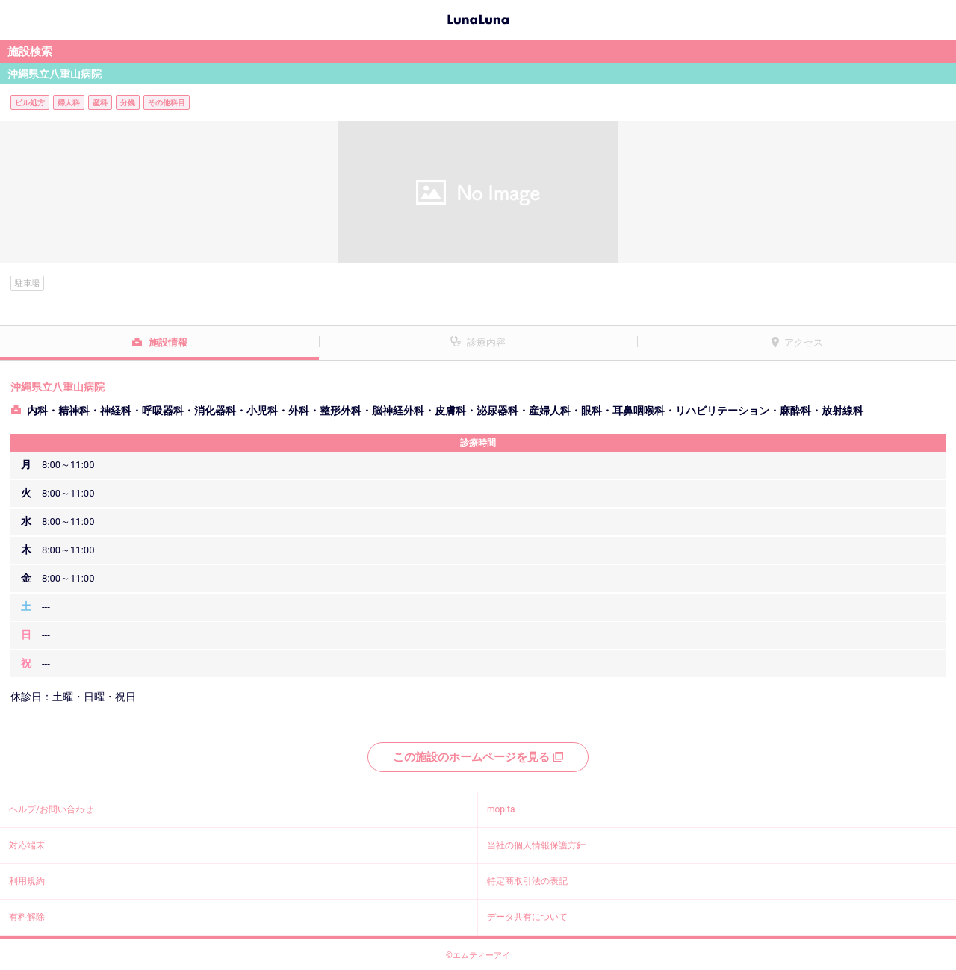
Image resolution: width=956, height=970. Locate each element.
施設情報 (168, 342)
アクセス (803, 342)
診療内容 (486, 342)
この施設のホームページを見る (478, 757)
